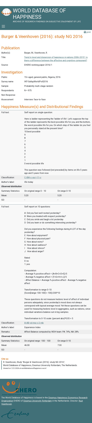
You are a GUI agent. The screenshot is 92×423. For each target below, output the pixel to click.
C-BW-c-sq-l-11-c (32, 177)
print (87, 32)
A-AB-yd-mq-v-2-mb (34, 323)
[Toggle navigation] (3, 26)
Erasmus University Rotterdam (37, 401)
